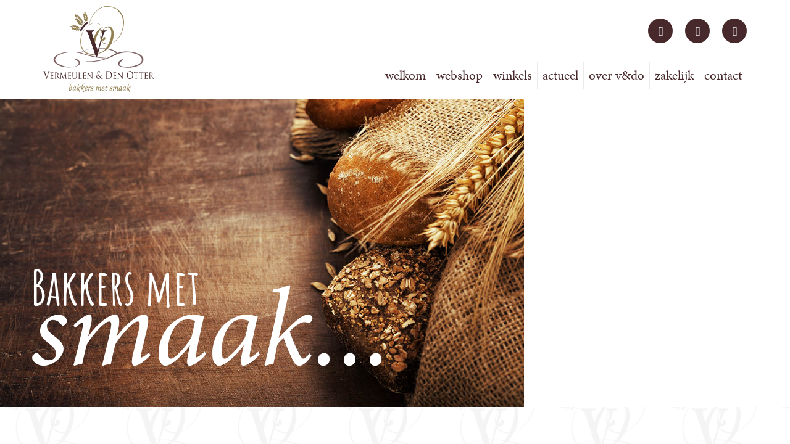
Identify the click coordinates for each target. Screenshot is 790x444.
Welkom (405, 75)
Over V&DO (616, 75)
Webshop (459, 75)
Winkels (512, 75)
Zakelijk (674, 75)
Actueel (560, 75)
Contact (723, 75)
